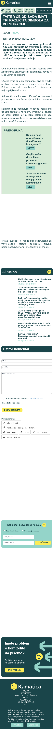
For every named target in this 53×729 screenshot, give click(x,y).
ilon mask (10, 432)
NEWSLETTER (25, 693)
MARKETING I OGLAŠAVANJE (26, 695)
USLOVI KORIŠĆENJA (26, 702)
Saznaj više (33, 725)
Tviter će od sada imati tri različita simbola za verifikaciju (26, 20)
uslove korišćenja (36, 398)
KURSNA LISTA (44, 11)
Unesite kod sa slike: (11, 403)
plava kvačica (12, 423)
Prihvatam (17, 725)
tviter (25, 432)
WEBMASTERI (25, 700)
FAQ (25, 704)
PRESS (25, 698)
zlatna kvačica (12, 437)
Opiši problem (14, 670)
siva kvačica (41, 432)
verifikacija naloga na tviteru (19, 427)
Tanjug (15, 33)
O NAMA (25, 691)
